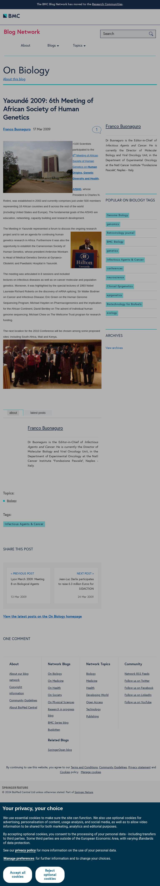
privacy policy (25, 850)
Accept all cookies (17, 874)
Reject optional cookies (50, 874)
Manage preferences (19, 858)
